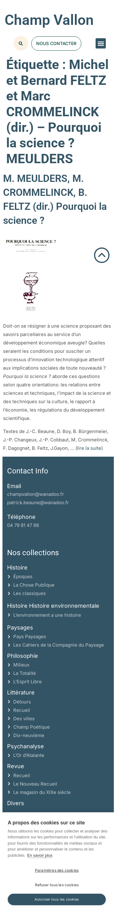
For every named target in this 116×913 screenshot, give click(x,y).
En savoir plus (40, 855)
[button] (101, 43)
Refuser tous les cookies (57, 885)
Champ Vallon (49, 20)
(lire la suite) (89, 448)
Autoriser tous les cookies (57, 899)
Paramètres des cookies (57, 870)
